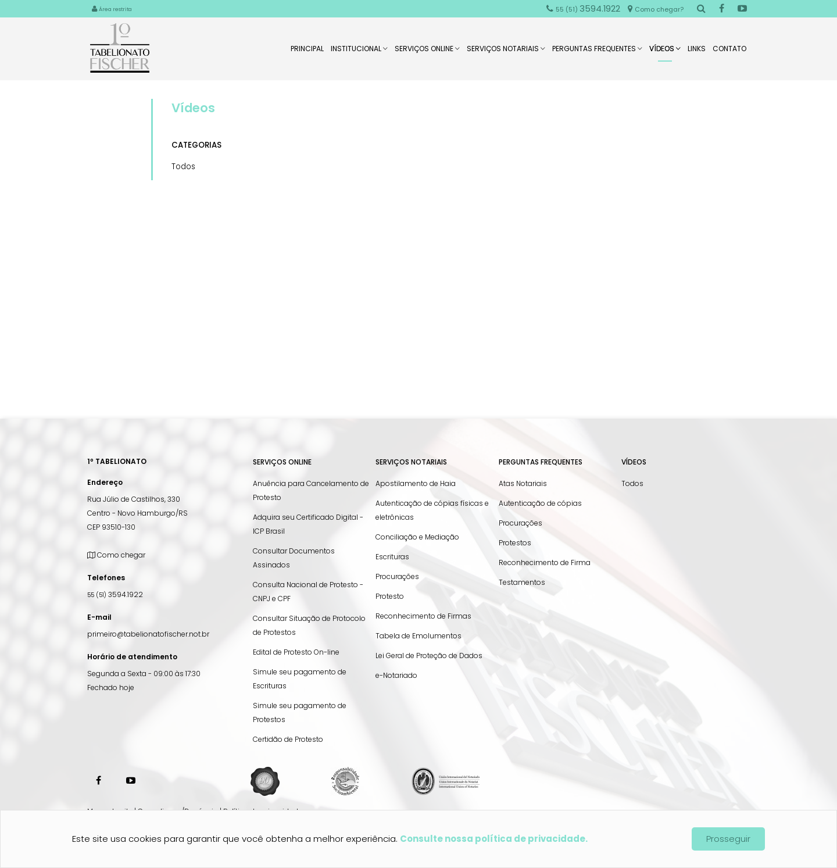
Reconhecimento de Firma (545, 562)
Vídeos (665, 53)
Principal (307, 52)
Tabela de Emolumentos (418, 636)
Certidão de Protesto (288, 739)
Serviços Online (427, 52)
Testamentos (522, 582)
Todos (183, 166)
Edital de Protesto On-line (296, 652)
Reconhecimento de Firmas (423, 616)
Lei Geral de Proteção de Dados (428, 655)
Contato (729, 52)
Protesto (389, 596)
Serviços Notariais (506, 52)
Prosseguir (728, 839)
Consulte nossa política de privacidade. (494, 839)
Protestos (515, 543)
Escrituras (392, 557)
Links (697, 52)
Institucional (359, 52)
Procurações (397, 576)
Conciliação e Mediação (417, 537)
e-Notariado (396, 675)
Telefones (106, 578)
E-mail (99, 617)
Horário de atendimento (132, 657)
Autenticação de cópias (540, 503)
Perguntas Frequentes (597, 52)
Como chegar (116, 555)
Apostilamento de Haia (415, 483)
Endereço (105, 482)
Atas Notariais (523, 483)
